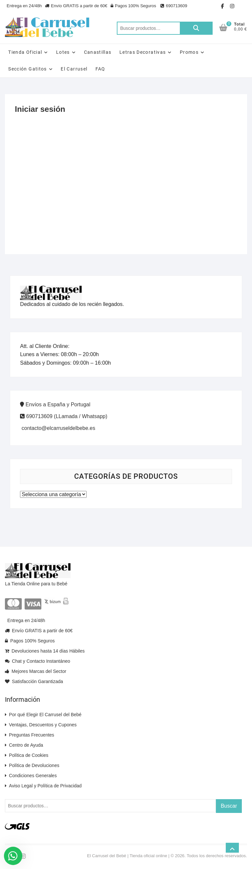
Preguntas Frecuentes (29, 735)
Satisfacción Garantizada (34, 681)
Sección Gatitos (27, 68)
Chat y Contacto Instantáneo (37, 661)
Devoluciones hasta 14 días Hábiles (45, 651)
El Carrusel (74, 68)
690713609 (173, 5)
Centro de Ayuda (24, 745)
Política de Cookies (26, 755)
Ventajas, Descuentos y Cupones (40, 724)
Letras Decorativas (142, 52)
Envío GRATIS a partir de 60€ (76, 5)
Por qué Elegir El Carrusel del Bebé (43, 714)
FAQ (100, 68)
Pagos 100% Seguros (133, 5)
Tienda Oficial (25, 52)
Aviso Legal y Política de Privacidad (43, 785)
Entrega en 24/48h (24, 5)
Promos (189, 52)
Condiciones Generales (31, 775)
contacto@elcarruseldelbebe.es (57, 428)
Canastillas (98, 52)
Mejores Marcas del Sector (35, 671)
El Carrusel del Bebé (106, 855)
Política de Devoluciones (32, 765)
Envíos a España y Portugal (55, 404)
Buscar (196, 28)
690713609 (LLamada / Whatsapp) (63, 416)
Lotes (63, 52)
